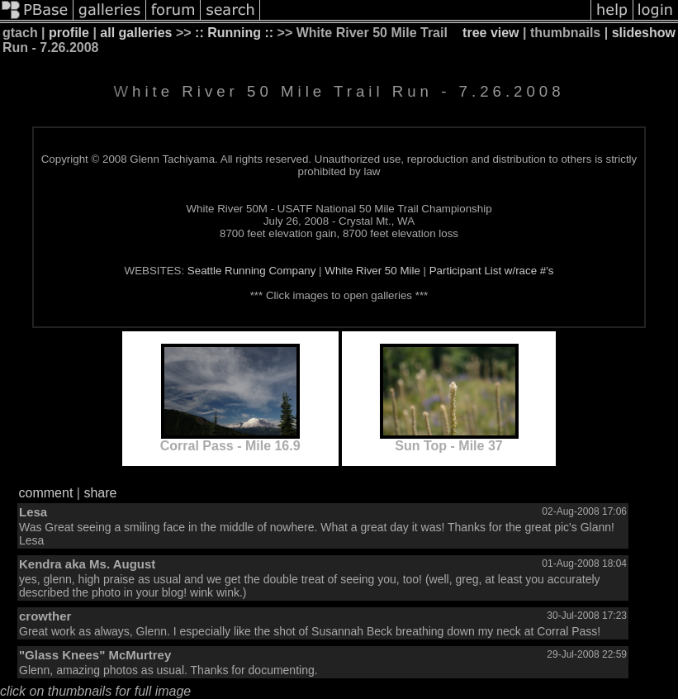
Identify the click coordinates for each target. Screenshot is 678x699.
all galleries (136, 33)
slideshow (644, 33)
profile (69, 33)
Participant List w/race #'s (491, 270)
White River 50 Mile (372, 270)
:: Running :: (234, 33)
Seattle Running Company (251, 270)
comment (46, 493)
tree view (490, 33)
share (99, 493)
